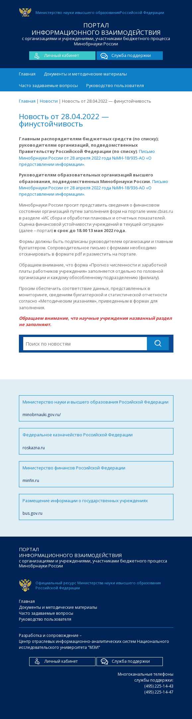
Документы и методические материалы (85, 74)
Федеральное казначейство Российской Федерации (96, 441)
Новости (49, 101)
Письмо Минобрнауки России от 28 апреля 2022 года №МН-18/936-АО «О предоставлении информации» (93, 187)
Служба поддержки (123, 55)
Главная (27, 74)
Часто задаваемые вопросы (48, 85)
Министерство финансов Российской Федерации (96, 474)
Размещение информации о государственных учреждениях (96, 507)
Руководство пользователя (115, 85)
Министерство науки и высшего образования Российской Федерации (96, 408)
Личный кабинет (54, 55)
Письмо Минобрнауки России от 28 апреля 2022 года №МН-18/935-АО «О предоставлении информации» (87, 157)
